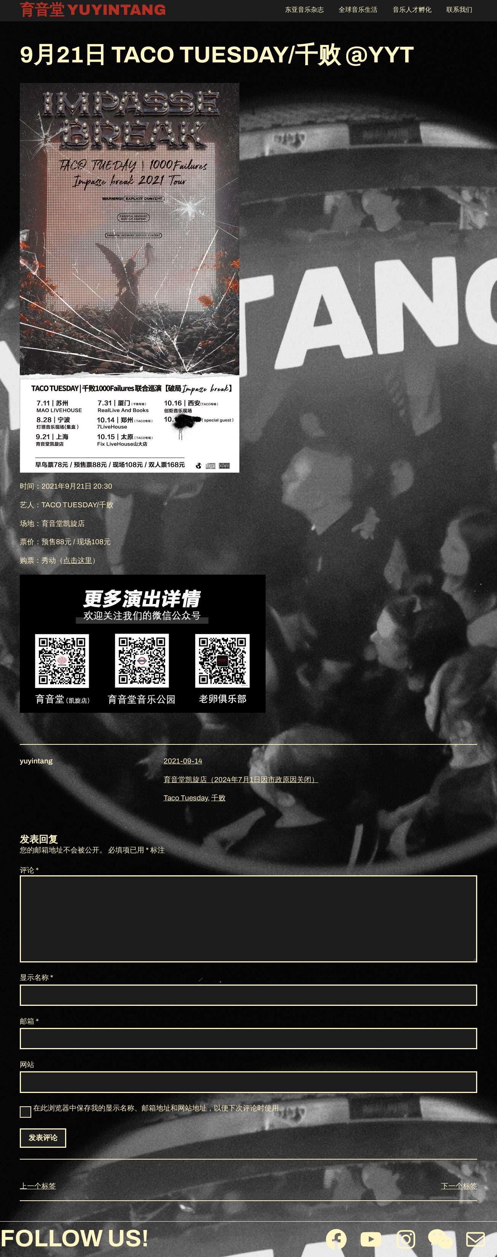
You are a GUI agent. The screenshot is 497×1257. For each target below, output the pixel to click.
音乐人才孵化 (412, 9)
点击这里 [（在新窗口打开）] (77, 560)
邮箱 (29, 1021)
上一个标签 (38, 1186)
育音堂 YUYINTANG (93, 10)
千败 (218, 798)
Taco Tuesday (186, 798)
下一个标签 (459, 1186)
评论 (29, 870)
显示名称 (36, 977)
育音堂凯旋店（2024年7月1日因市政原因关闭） (241, 780)
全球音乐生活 (358, 9)
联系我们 (459, 9)
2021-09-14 (183, 761)
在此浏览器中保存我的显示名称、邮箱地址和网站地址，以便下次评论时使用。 (159, 1108)
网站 (27, 1065)
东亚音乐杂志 (304, 9)
